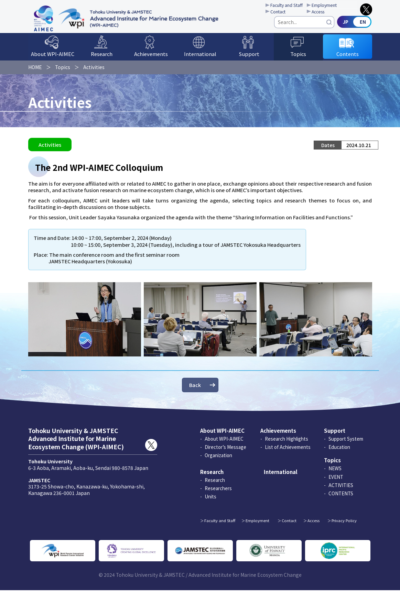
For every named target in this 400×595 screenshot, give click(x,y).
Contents (347, 57)
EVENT (335, 481)
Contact (283, 12)
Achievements (151, 57)
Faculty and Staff (292, 5)
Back (195, 389)
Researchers (218, 492)
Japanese (355, 25)
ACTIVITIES (340, 489)
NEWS (335, 473)
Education (339, 451)
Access (327, 12)
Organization (218, 459)
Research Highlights (286, 443)
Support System (345, 443)
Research (101, 57)
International (200, 57)
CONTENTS (340, 498)
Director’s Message (225, 451)
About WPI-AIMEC (52, 57)
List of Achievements (288, 451)
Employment (333, 5)
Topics (298, 57)
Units (210, 501)
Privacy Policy (344, 525)
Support (249, 57)
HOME (35, 70)
